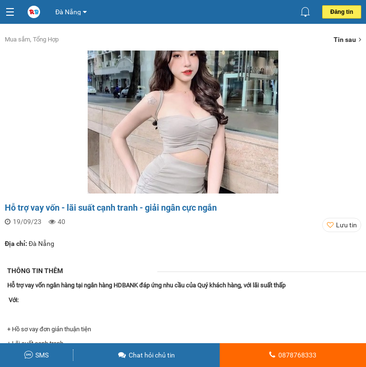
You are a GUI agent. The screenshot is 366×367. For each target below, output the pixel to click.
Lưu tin (346, 225)
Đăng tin (341, 12)
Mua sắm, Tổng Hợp (32, 39)
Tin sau (347, 39)
